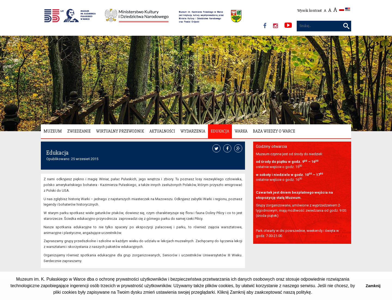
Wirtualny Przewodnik (120, 131)
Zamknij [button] (373, 286)
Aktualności (162, 131)
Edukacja (220, 131)
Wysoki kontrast (309, 10)
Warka (241, 131)
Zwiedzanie (79, 131)
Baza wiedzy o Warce (274, 131)
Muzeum (53, 131)
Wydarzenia (192, 131)
